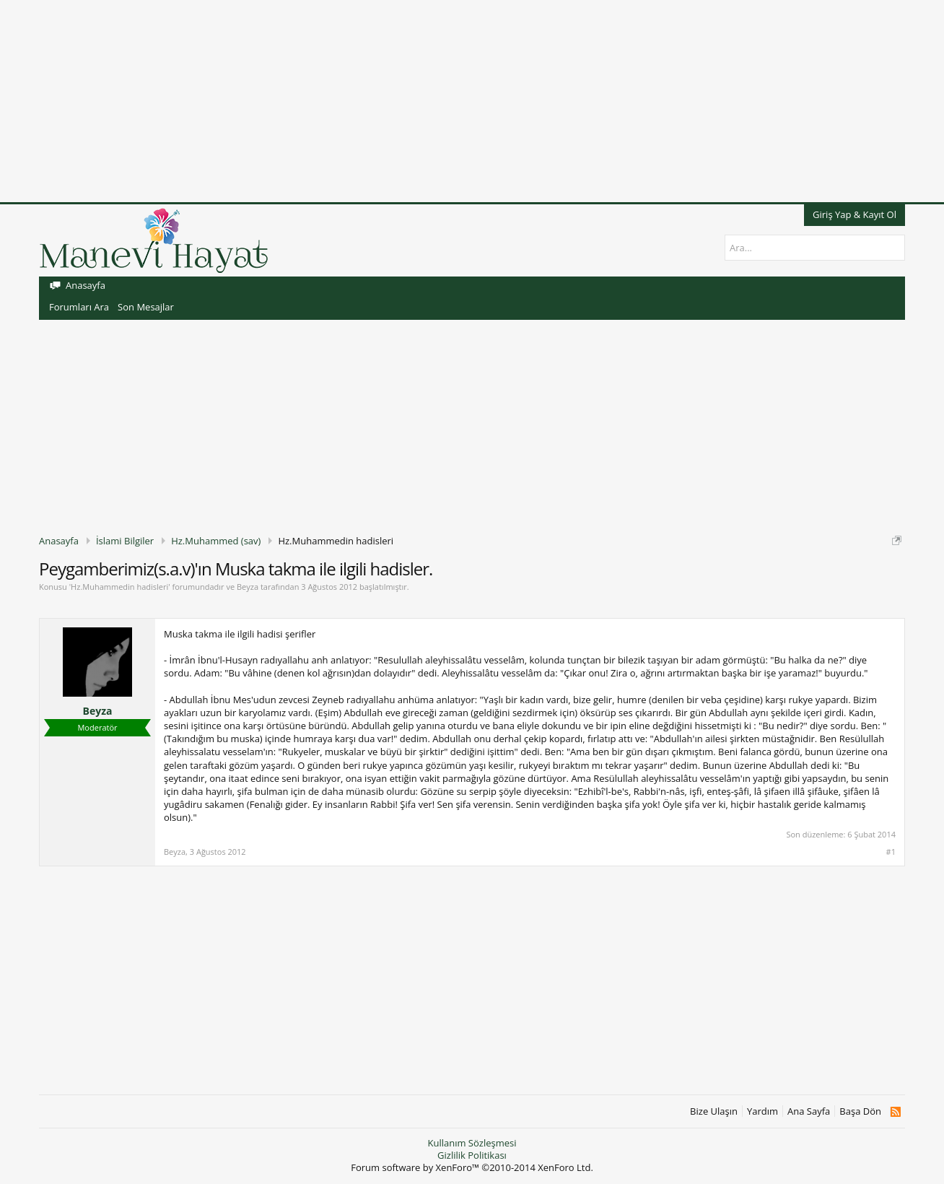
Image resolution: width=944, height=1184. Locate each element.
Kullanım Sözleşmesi (471, 1142)
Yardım (762, 1111)
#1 (891, 852)
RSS (895, 1112)
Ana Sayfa (808, 1111)
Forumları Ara (79, 306)
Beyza (247, 586)
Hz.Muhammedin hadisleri (119, 586)
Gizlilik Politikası (472, 1155)
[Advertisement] (433, 101)
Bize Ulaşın (714, 1111)
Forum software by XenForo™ (472, 1167)
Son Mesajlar (146, 306)
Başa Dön (860, 1111)
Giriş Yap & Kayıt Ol (854, 214)
